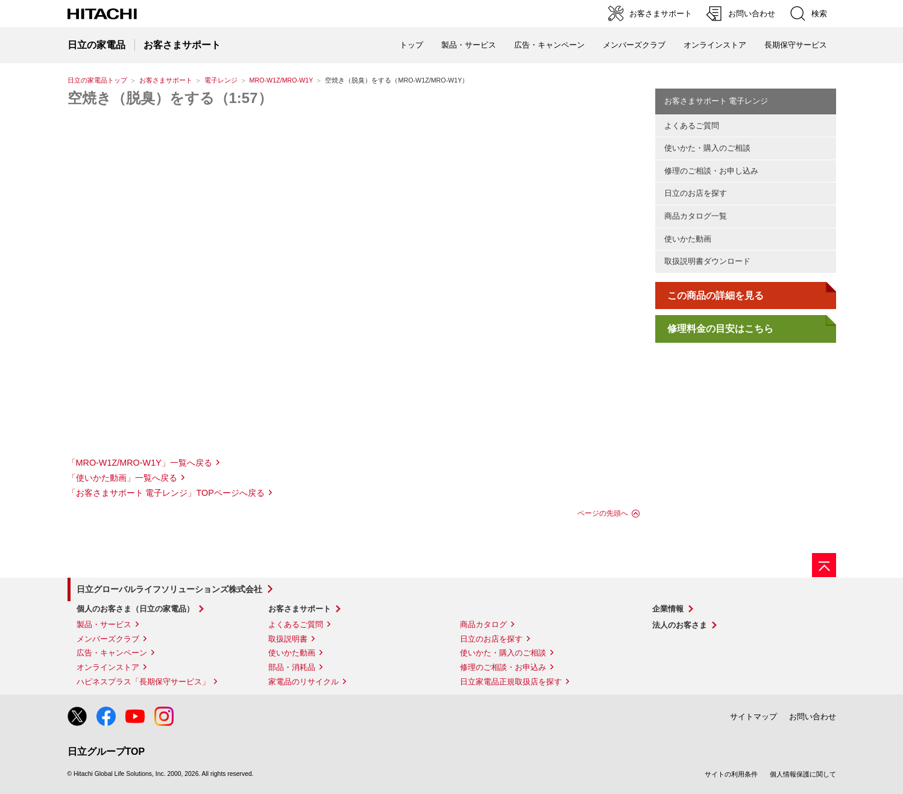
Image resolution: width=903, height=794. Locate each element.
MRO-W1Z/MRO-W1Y (281, 80)
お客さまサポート (165, 80)
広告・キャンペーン (112, 652)
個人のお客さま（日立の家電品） (135, 608)
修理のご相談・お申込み (503, 667)
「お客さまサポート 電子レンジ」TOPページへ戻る (166, 493)
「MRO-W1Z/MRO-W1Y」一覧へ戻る (140, 462)
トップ (411, 44)
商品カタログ (483, 624)
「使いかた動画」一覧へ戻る (122, 478)
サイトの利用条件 (731, 774)
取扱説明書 (287, 638)
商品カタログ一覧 (695, 215)
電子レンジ (221, 80)
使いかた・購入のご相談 (707, 147)
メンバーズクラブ (634, 44)
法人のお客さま (679, 625)
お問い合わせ (812, 716)
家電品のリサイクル (303, 681)
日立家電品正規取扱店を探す (511, 681)
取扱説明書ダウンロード (707, 261)
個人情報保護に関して (803, 774)
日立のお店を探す (695, 193)
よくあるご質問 (691, 125)
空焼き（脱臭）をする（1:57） (170, 98)
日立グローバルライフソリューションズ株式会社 (169, 589)
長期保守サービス (795, 44)
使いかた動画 (687, 238)
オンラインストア (715, 44)
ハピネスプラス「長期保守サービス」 (143, 681)
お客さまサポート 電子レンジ (716, 100)
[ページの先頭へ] (824, 565)
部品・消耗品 (291, 667)
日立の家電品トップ (97, 80)
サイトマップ (753, 716)
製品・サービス (104, 624)
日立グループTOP (106, 751)
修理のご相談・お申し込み (711, 170)
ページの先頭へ (602, 513)
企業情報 (668, 608)
